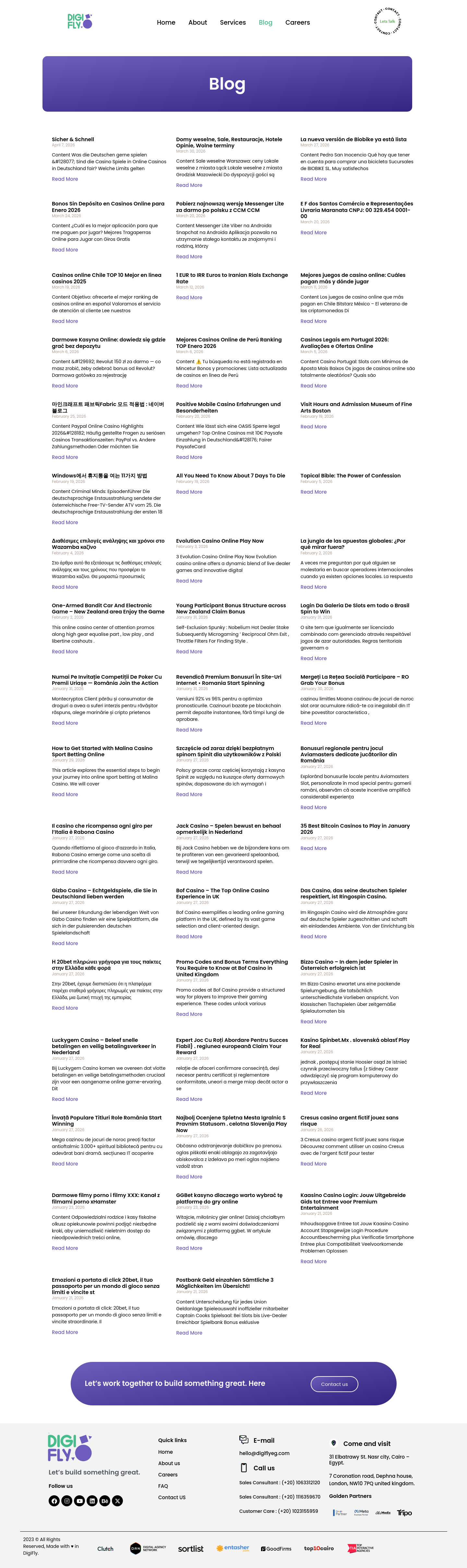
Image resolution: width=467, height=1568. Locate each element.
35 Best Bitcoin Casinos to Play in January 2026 (355, 829)
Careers (297, 22)
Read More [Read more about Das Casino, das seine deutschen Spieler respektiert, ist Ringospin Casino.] (314, 936)
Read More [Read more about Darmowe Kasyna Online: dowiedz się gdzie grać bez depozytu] (65, 385)
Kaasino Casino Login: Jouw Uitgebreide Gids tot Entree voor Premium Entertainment (353, 1201)
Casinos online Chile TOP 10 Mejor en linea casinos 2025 (107, 278)
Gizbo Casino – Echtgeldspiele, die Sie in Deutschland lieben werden (104, 893)
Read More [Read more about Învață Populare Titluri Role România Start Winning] (65, 1163)
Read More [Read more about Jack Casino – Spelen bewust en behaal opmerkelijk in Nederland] (189, 872)
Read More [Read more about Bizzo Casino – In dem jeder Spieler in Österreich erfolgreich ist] (314, 1021)
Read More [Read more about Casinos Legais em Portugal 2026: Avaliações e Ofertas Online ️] (314, 385)
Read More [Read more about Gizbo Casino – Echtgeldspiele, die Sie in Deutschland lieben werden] (65, 943)
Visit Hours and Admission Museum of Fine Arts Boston (356, 407)
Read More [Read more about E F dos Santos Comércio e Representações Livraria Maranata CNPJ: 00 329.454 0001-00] (314, 232)
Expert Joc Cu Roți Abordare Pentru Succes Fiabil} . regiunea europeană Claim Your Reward (232, 1046)
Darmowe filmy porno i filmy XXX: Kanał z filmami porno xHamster (106, 1198)
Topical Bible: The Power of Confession (351, 475)
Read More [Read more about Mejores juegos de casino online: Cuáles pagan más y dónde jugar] (314, 321)
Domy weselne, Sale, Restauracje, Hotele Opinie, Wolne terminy (229, 142)
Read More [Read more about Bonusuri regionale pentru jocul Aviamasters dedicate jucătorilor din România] (314, 807)
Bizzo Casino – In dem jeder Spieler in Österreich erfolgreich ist (349, 965)
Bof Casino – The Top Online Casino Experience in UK (222, 893)
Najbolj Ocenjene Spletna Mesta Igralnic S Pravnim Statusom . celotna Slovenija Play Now (231, 1124)
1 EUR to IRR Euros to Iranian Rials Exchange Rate (232, 278)
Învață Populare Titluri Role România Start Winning (107, 1121)
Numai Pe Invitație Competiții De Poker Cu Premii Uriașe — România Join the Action (107, 680)
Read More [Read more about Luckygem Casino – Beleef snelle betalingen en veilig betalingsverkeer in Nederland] (65, 1099)
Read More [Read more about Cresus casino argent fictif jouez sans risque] (314, 1163)
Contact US (172, 1497)
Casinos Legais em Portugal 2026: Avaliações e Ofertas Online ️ (345, 343)
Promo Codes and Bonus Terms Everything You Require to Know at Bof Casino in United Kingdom (232, 968)
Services (233, 22)
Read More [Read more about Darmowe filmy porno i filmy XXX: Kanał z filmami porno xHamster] (65, 1248)
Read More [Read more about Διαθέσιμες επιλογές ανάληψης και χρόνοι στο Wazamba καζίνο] (65, 587)
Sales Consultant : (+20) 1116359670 (279, 1497)
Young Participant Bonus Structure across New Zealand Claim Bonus (231, 608)
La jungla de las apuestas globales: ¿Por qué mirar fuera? (353, 544)
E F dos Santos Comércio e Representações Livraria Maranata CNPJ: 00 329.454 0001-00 (357, 210)
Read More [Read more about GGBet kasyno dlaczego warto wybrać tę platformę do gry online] (189, 1248)
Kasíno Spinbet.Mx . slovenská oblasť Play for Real (355, 1043)
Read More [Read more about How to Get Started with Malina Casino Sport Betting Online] (65, 794)
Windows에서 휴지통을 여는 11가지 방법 (99, 475)
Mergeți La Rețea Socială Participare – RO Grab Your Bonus (355, 680)
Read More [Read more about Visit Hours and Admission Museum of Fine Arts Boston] (314, 426)
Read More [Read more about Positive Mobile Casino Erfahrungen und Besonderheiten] (189, 457)
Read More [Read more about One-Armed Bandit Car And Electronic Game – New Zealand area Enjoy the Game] (65, 651)
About (197, 22)
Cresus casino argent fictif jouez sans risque (350, 1121)
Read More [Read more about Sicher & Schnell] (65, 179)
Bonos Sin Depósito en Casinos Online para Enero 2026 (108, 207)
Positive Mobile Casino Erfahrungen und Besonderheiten (228, 407)
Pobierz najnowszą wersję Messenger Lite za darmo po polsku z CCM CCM (230, 207)
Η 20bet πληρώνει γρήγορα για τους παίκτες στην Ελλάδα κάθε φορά (106, 965)
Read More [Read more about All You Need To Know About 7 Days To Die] (189, 491)
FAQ (163, 1486)
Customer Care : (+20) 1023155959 (278, 1511)
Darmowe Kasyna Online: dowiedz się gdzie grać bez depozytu (108, 343)
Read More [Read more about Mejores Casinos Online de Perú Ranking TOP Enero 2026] (189, 385)
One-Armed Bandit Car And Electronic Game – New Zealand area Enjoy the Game (108, 608)
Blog (265, 22)
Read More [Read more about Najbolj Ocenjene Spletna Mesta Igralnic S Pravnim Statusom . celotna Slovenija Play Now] (189, 1176)
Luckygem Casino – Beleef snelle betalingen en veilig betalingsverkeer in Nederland (104, 1046)
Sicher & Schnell (73, 139)
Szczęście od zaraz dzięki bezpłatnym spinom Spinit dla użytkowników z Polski (228, 751)
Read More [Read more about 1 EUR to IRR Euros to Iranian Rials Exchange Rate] (189, 297)
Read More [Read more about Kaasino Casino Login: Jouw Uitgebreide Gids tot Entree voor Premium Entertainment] (314, 1261)
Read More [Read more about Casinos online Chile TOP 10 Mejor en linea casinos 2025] (65, 321)
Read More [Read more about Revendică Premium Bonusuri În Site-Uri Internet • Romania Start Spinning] (189, 729)
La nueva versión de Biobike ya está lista (354, 139)
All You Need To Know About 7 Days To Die (230, 475)
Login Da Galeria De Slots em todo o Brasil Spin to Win (355, 608)
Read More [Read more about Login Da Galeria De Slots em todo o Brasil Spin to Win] (314, 658)
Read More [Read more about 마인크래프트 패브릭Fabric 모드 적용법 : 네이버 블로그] (65, 457)
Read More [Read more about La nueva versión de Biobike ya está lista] (314, 179)
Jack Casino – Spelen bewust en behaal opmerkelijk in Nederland (228, 829)
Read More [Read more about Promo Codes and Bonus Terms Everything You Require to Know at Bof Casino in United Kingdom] (189, 1014)
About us (169, 1463)
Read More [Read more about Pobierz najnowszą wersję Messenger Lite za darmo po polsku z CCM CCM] (189, 256)
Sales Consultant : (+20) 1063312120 (279, 1482)
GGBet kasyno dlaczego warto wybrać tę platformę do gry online (229, 1198)
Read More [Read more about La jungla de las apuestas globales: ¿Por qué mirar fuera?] (314, 587)
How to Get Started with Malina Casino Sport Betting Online (102, 751)
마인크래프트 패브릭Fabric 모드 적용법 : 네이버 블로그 (108, 407)
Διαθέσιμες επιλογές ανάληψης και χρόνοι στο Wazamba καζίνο (108, 544)
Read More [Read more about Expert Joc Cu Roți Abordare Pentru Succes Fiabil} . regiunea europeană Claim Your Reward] (189, 1099)
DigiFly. (31, 1553)
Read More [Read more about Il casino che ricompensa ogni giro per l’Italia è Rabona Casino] (65, 872)
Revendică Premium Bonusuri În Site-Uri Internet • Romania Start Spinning (228, 680)
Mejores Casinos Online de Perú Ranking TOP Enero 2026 (229, 343)
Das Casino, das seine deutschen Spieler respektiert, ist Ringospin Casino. (354, 893)
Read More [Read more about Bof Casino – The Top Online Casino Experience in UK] (189, 936)
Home (166, 22)
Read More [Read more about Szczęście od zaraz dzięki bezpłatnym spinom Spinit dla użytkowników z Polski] (189, 794)
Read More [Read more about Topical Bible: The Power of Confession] (314, 491)
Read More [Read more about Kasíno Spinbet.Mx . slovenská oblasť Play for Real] (314, 1093)
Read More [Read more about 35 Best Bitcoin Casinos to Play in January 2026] (314, 848)
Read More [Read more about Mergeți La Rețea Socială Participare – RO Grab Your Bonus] (314, 723)
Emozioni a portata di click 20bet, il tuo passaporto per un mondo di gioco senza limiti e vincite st (106, 1286)
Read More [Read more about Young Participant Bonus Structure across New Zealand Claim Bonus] (189, 651)
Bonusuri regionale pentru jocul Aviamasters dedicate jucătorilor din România (349, 754)
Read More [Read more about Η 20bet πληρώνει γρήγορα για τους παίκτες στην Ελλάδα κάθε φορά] (65, 1008)
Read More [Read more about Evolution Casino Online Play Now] (189, 580)
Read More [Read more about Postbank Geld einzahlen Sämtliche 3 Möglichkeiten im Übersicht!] (189, 1332)
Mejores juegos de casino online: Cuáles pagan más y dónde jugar (353, 278)
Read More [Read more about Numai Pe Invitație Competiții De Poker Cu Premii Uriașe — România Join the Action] (65, 723)
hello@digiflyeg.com (264, 1453)
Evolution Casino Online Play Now (220, 541)
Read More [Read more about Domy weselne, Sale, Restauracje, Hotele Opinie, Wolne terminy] (189, 185)
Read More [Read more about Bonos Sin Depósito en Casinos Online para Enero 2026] (65, 249)
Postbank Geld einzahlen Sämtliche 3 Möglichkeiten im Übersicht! (224, 1283)
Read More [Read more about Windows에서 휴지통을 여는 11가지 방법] (65, 522)
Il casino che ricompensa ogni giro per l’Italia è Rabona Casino (102, 829)
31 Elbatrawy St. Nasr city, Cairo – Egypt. (369, 1459)
